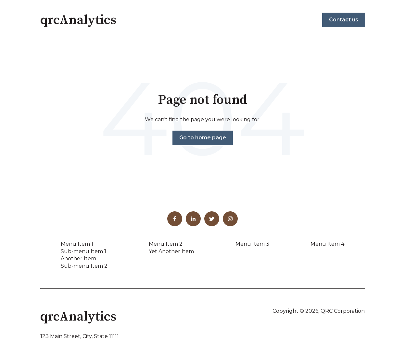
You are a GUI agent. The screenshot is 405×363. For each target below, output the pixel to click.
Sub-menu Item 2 (84, 266)
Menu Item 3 (252, 244)
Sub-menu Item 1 (83, 251)
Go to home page (202, 138)
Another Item (78, 258)
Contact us (343, 20)
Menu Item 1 (77, 244)
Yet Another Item (171, 251)
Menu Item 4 (327, 244)
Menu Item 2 (166, 244)
